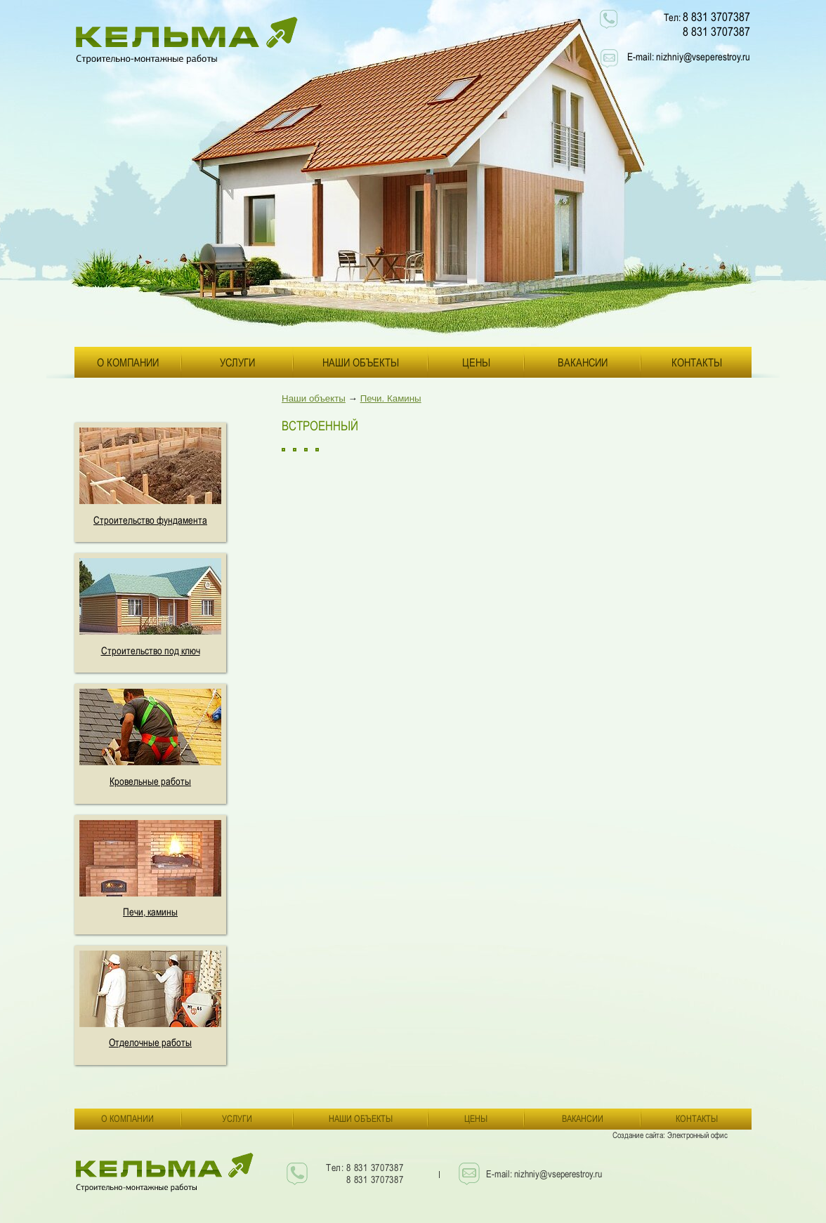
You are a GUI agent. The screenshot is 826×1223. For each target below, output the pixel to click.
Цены (476, 362)
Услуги (237, 362)
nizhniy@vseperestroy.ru (703, 56)
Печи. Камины (390, 398)
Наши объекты (360, 362)
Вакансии (583, 362)
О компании (128, 362)
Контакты (696, 362)
